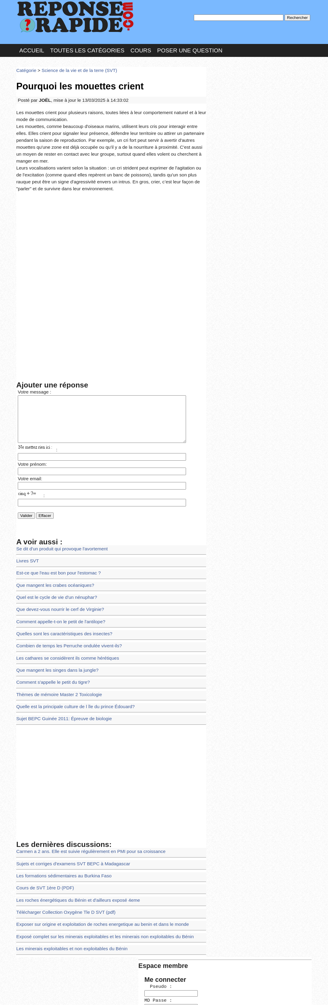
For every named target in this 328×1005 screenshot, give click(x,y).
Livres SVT (26, 536)
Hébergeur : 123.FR (147, 994)
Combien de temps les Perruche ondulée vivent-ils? (63, 613)
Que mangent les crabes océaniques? (51, 558)
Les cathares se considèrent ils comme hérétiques (62, 623)
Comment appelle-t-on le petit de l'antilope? (56, 591)
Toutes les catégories (87, 46)
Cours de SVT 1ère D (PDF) (42, 842)
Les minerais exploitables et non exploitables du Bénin (66, 897)
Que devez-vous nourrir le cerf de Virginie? (55, 580)
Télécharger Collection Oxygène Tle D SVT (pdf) (60, 864)
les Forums (104, 994)
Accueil (31, 46)
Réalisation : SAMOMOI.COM (210, 994)
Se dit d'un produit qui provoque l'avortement (57, 525)
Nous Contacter (64, 994)
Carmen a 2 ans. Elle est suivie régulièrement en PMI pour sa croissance (83, 809)
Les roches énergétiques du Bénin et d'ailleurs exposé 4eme (71, 853)
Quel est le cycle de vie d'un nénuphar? (52, 569)
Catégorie (25, 64)
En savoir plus (159, 984)
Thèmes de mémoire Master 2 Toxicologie (54, 656)
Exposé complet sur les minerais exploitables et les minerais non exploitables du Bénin (95, 886)
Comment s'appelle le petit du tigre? (49, 645)
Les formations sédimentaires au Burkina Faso (59, 831)
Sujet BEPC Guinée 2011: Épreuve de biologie (59, 678)
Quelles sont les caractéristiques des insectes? (59, 601)
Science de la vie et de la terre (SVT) (73, 64)
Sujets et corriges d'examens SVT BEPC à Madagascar (67, 820)
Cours (141, 46)
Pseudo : (226, 88)
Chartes (28, 994)
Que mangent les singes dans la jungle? (53, 635)
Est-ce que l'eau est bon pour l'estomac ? (54, 547)
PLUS (254, 994)
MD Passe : (226, 100)
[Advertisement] (111, 217)
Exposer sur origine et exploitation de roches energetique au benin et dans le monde (93, 875)
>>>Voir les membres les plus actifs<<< (246, 209)
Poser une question (189, 46)
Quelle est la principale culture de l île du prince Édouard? (69, 667)
